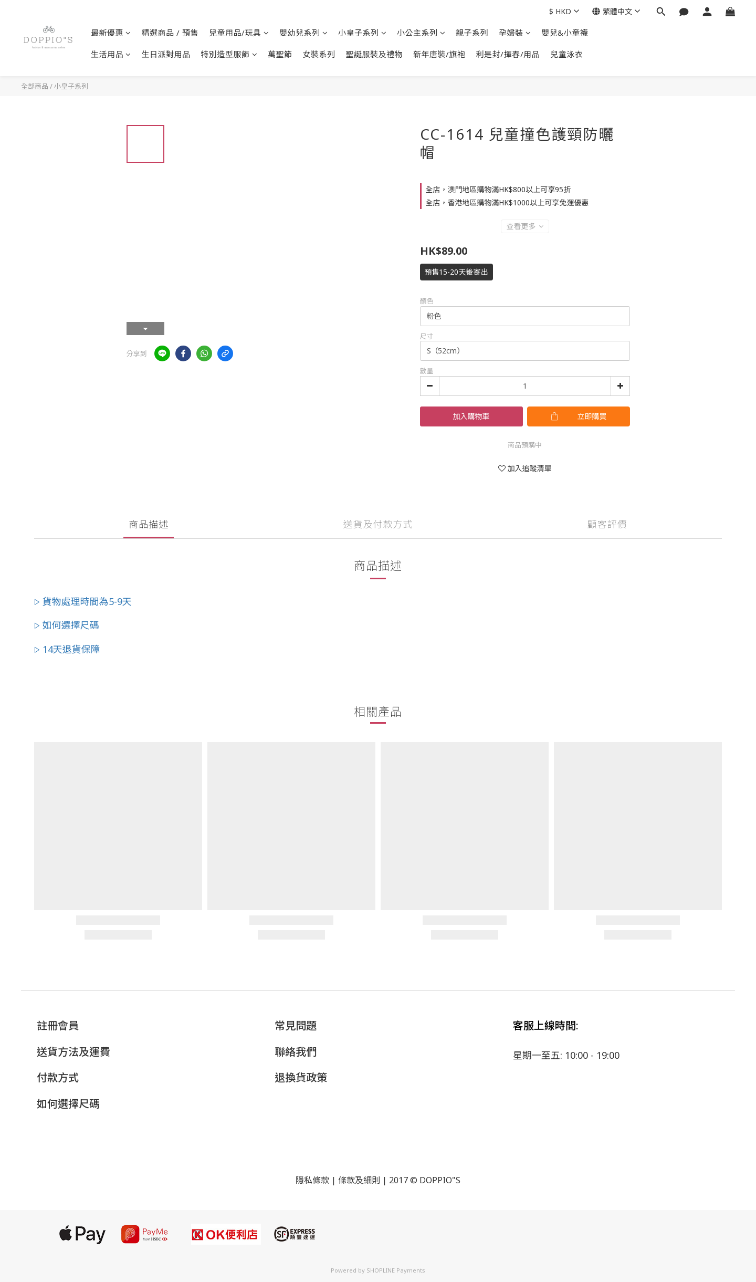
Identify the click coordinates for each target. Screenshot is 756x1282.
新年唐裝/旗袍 (439, 54)
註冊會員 (58, 1025)
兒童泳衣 (566, 54)
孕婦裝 (515, 32)
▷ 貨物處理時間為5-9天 (83, 601)
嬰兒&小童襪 (564, 32)
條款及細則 (359, 1180)
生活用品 (111, 54)
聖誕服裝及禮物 (374, 54)
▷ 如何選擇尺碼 (66, 625)
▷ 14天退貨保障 (67, 649)
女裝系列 (319, 54)
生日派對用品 (166, 54)
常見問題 (296, 1025)
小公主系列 (421, 32)
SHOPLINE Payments (395, 1270)
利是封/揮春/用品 (508, 54)
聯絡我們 (296, 1052)
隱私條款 (312, 1180)
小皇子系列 (362, 32)
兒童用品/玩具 (239, 32)
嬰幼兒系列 (303, 32)
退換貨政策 (301, 1077)
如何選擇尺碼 (68, 1104)
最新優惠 (111, 32)
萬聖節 (280, 54)
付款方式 (58, 1077)
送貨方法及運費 (73, 1052)
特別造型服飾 (229, 54)
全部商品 (34, 86)
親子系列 (472, 32)
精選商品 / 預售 (170, 32)
